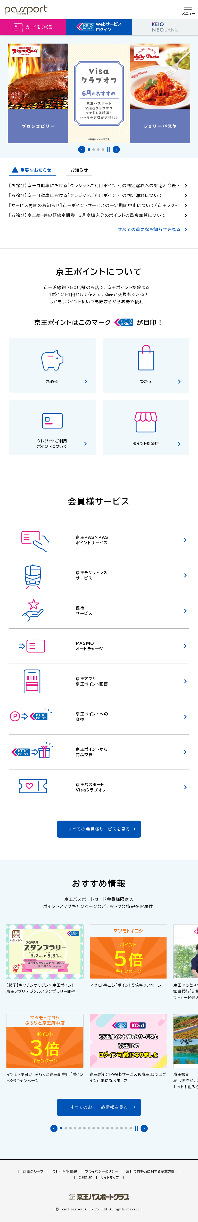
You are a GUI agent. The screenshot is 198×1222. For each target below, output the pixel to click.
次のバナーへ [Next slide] (116, 149)
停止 (108, 149)
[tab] (89, 149)
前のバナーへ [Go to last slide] (81, 149)
